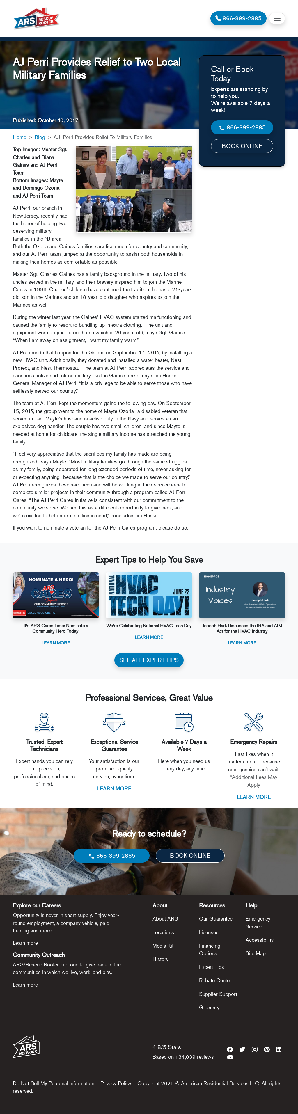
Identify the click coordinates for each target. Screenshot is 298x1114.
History (160, 959)
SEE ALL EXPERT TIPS (149, 660)
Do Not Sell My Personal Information (53, 1083)
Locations (163, 932)
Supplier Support (218, 994)
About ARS (165, 918)
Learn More (56, 642)
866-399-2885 (242, 128)
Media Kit (162, 945)
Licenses (209, 932)
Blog (40, 137)
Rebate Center (215, 980)
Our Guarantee (216, 918)
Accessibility (260, 940)
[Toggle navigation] (277, 18)
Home (19, 137)
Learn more (25, 942)
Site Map (256, 953)
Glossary (209, 1007)
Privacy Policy (115, 1083)
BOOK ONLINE (242, 146)
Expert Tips (211, 967)
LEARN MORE (114, 788)
